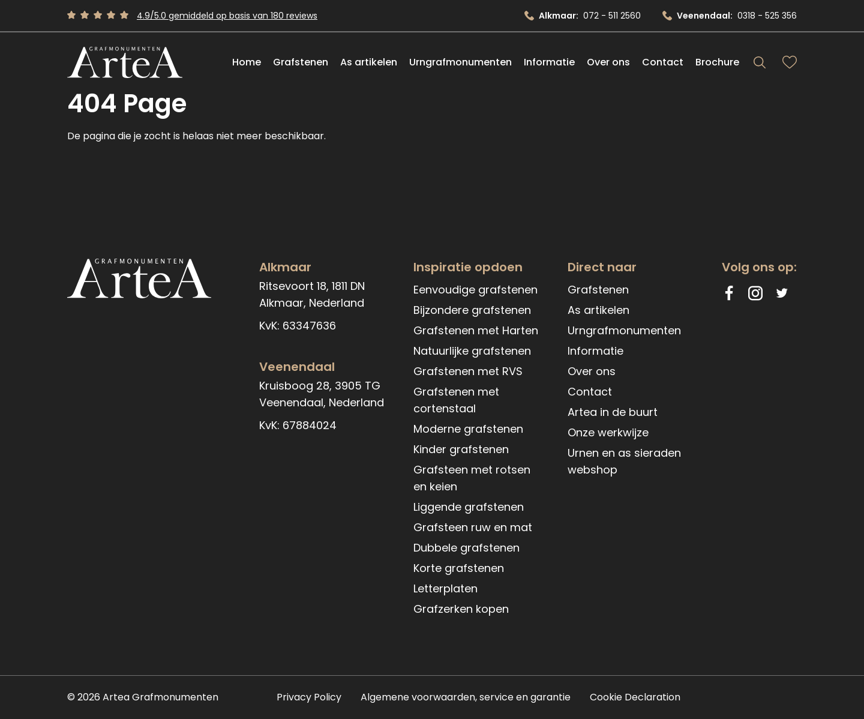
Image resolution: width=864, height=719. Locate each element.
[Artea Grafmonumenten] (124, 62)
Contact (662, 62)
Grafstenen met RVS (468, 371)
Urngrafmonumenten (460, 62)
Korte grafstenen (458, 568)
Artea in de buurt (613, 412)
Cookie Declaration (635, 697)
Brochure (717, 62)
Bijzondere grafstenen (472, 309)
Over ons (608, 62)
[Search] (760, 62)
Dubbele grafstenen (466, 547)
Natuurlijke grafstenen (472, 350)
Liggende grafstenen (468, 506)
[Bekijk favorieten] (789, 62)
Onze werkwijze (608, 432)
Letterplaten (445, 588)
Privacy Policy (309, 697)
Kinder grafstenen (461, 449)
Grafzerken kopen (461, 608)
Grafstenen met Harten (475, 330)
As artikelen (368, 62)
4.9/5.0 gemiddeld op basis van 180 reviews (227, 16)
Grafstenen (300, 62)
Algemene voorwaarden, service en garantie (466, 697)
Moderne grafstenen (468, 428)
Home (246, 62)
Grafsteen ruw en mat (472, 527)
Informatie (549, 62)
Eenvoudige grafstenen (475, 289)
